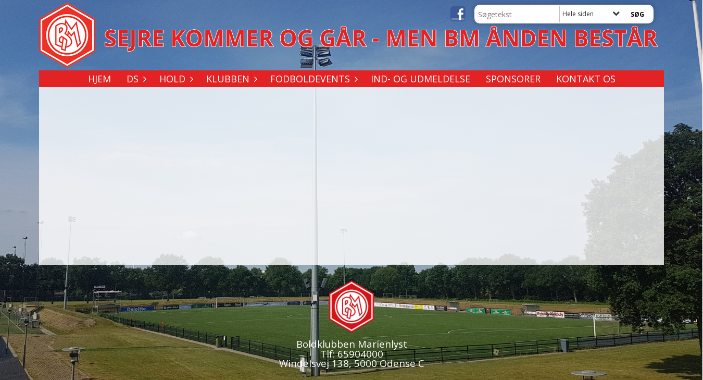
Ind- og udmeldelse (420, 78)
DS (135, 78)
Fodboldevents (312, 78)
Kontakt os (586, 78)
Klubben (230, 78)
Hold (175, 78)
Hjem (99, 78)
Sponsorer (513, 78)
